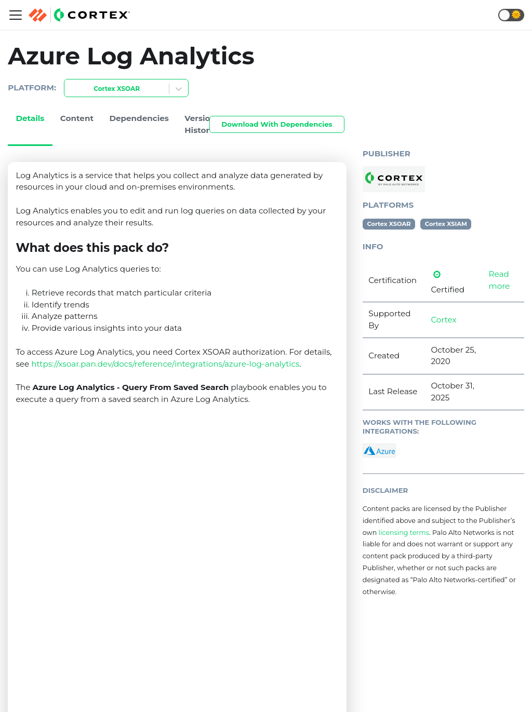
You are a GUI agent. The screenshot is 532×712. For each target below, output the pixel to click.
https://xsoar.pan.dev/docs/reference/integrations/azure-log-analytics (165, 364)
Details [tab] (30, 118)
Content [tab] (77, 118)
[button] (511, 15)
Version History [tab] (200, 124)
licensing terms (404, 532)
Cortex (443, 320)
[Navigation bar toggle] (15, 15)
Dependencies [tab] (139, 118)
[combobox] (71, 89)
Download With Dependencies (276, 124)
